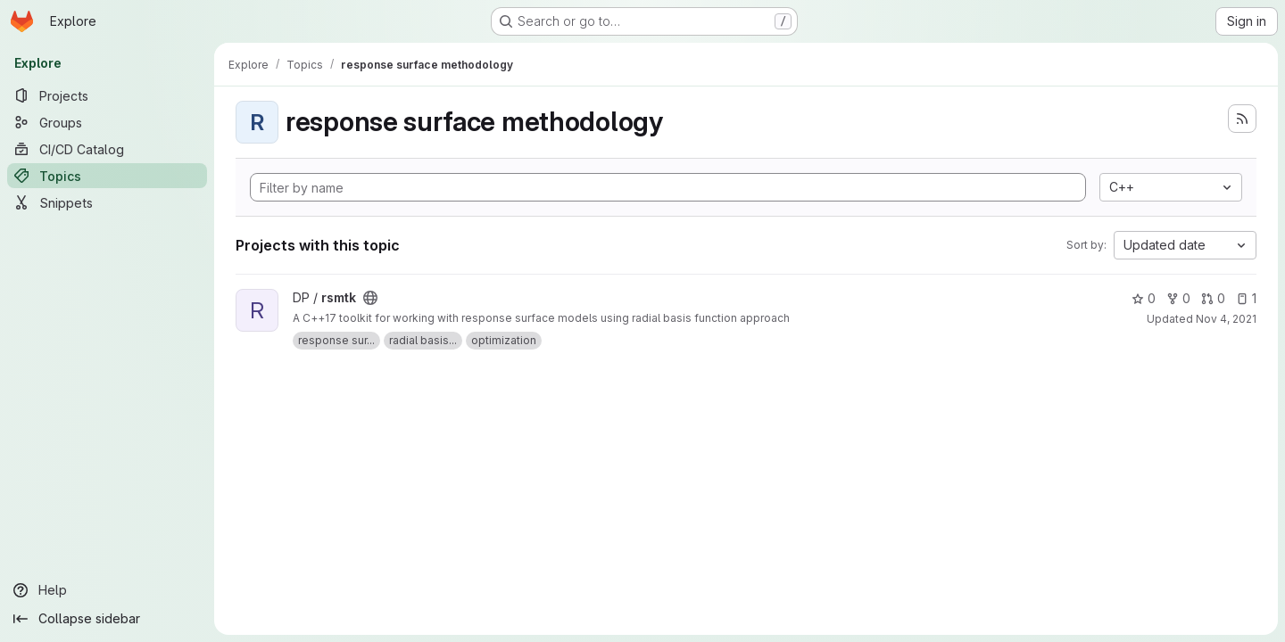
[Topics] (107, 175)
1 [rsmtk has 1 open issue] (1246, 298)
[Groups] (107, 122)
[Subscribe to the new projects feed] (1242, 118)
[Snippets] (107, 202)
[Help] (107, 590)
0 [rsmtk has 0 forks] (1178, 298)
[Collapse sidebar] (107, 618)
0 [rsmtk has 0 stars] (1144, 298)
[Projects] (107, 95)
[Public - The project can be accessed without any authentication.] (370, 298)
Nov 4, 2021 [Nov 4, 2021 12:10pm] (1226, 318)
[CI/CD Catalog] (107, 148)
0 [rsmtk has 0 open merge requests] (1213, 298)
